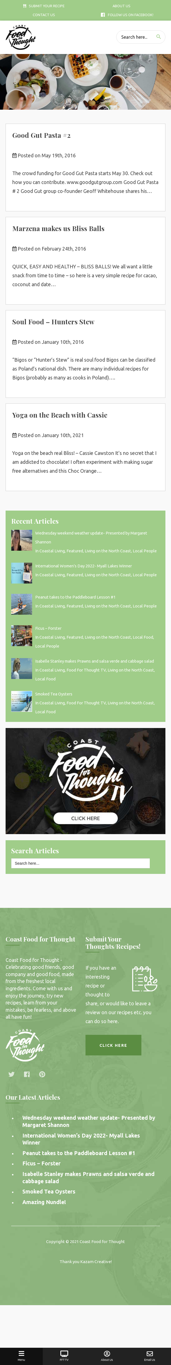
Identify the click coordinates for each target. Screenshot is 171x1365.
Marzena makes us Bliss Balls (58, 228)
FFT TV (64, 1356)
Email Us (149, 1356)
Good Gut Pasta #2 (41, 135)
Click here (113, 1045)
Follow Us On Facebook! (127, 15)
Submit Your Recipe (44, 6)
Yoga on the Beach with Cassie (59, 414)
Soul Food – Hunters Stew (53, 321)
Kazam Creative (95, 1261)
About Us (121, 6)
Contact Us (44, 15)
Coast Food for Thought (102, 1241)
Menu (21, 1356)
